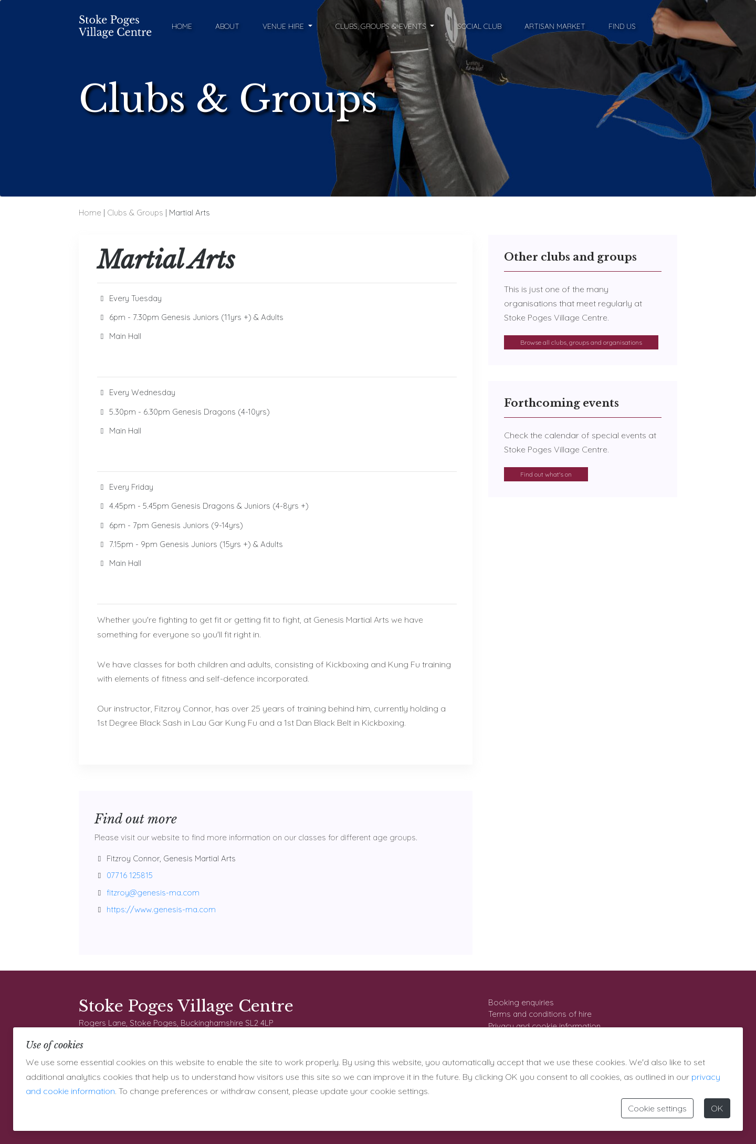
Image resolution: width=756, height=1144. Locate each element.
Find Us (622, 26)
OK (717, 1108)
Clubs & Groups (135, 213)
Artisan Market (554, 26)
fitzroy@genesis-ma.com (153, 893)
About (227, 26)
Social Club (479, 26)
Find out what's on (546, 474)
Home (182, 26)
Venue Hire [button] (284, 26)
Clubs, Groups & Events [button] (381, 26)
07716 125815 (130, 875)
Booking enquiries (521, 1002)
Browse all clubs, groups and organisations (581, 342)
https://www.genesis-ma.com (161, 909)
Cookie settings (657, 1108)
